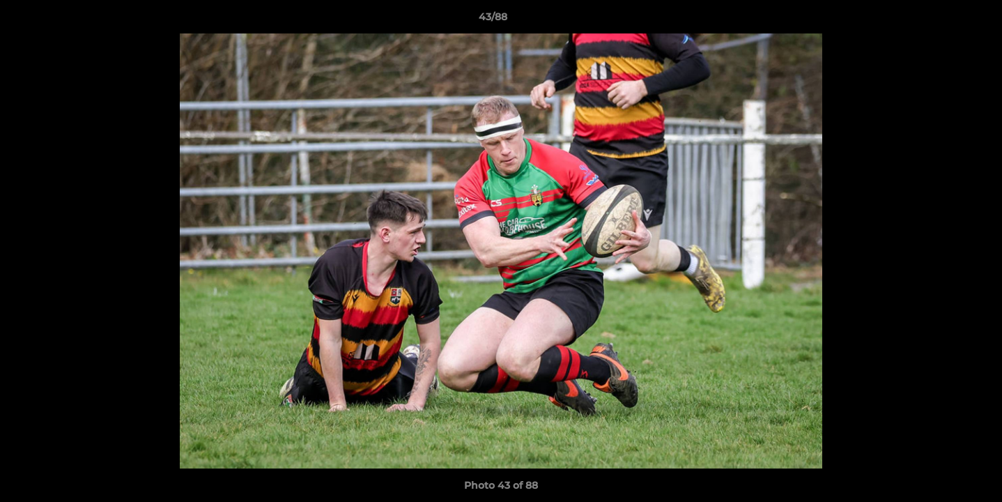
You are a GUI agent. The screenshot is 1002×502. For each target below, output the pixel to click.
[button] (943, 20)
